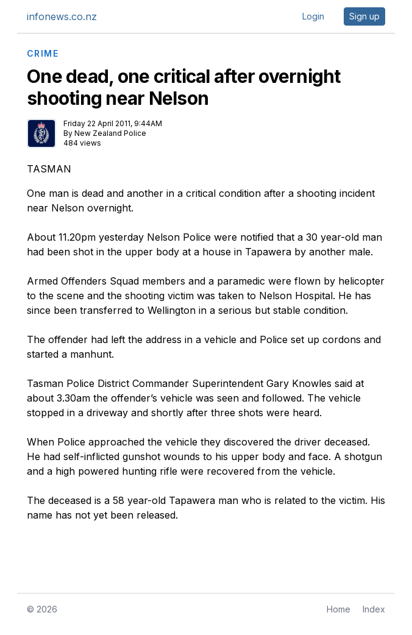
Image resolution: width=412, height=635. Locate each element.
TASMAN (49, 169)
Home (338, 609)
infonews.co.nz (62, 16)
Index (374, 609)
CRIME (43, 53)
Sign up (364, 16)
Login (313, 16)
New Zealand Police (110, 133)
